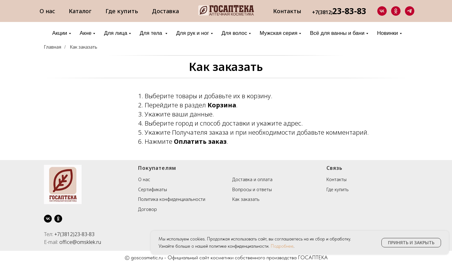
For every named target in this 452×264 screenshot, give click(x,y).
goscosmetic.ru (147, 257)
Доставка (165, 11)
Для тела (152, 33)
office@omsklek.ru (80, 242)
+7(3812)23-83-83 (74, 234)
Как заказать (83, 47)
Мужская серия (278, 33)
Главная (52, 47)
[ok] (396, 11)
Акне (86, 33)
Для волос (234, 33)
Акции (59, 33)
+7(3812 (321, 12)
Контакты (287, 11)
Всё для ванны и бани (337, 33)
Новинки (387, 33)
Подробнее (282, 246)
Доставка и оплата (252, 179)
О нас (47, 11)
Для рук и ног (192, 33)
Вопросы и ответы (252, 189)
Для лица (115, 33)
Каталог (80, 11)
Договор (147, 209)
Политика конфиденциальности (171, 199)
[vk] (382, 11)
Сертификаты (152, 189)
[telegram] (409, 11)
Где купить (121, 11)
